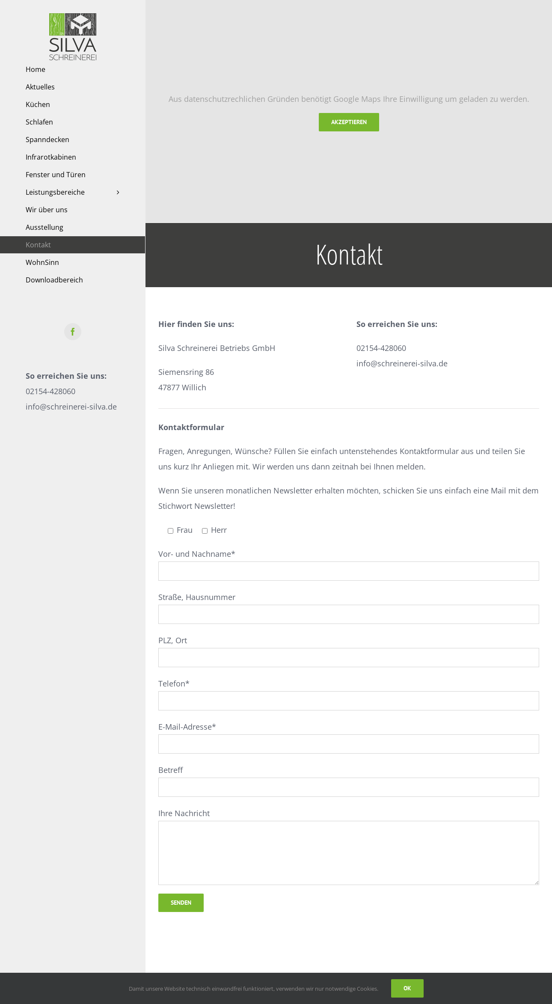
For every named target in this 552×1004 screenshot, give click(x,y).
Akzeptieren (349, 122)
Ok (407, 988)
